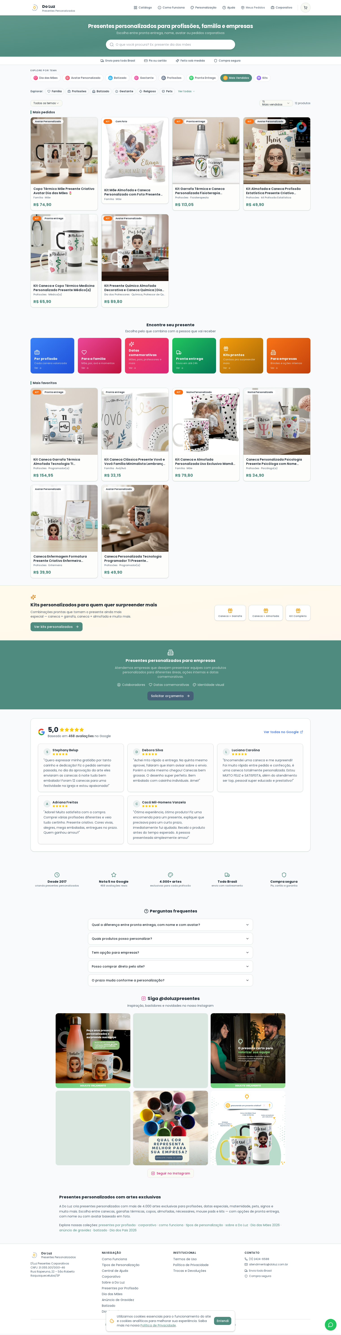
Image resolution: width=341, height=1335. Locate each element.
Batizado (117, 78)
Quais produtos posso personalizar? (170, 940)
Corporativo (281, 7)
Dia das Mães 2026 (265, 1226)
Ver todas (186, 91)
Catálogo (143, 7)
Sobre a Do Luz (113, 1283)
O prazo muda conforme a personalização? (170, 982)
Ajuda (228, 7)
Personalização (203, 7)
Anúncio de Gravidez (118, 1301)
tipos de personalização (204, 1226)
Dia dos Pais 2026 (123, 1232)
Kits (262, 78)
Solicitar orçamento (170, 697)
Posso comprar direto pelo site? (170, 968)
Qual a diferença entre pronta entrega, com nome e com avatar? (170, 926)
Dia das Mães (45, 78)
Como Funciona (171, 7)
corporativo (147, 1226)
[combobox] (46, 103)
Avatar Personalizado (83, 78)
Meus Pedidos (253, 7)
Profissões (171, 78)
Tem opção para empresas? (170, 954)
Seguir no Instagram (170, 1175)
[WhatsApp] (331, 1325)
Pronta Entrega (202, 78)
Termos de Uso (185, 1260)
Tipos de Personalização (121, 1266)
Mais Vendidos (236, 78)
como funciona (171, 1226)
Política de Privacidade (191, 1266)
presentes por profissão (117, 1226)
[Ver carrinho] (305, 8)
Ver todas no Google (283, 733)
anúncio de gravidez (75, 1232)
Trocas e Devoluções (189, 1272)
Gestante (144, 78)
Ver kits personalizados (56, 628)
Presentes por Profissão (120, 1289)
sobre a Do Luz (236, 1226)
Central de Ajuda (115, 1272)
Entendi (223, 1321)
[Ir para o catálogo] (35, 7)
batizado (100, 1232)
